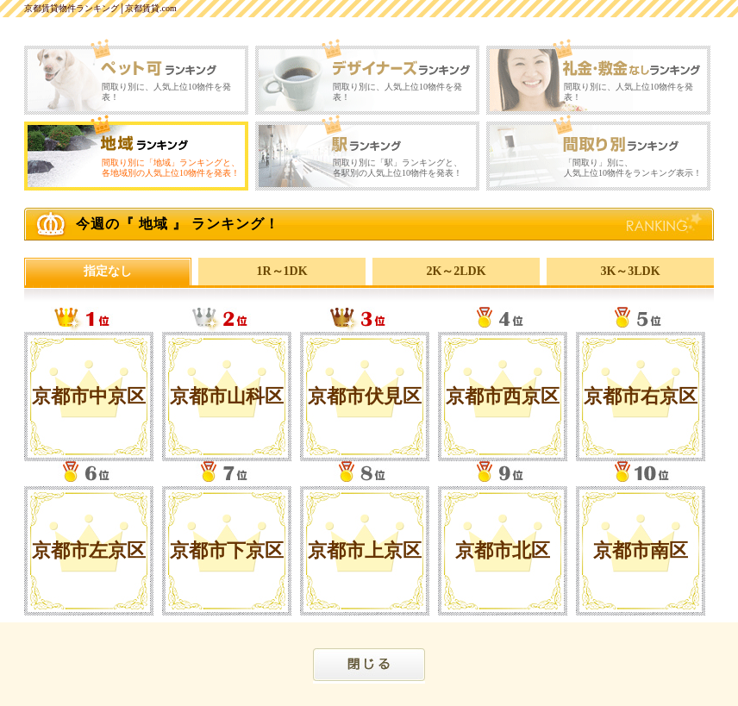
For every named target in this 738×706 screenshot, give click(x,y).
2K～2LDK (455, 271)
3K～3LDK (630, 271)
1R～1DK (281, 271)
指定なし (108, 271)
